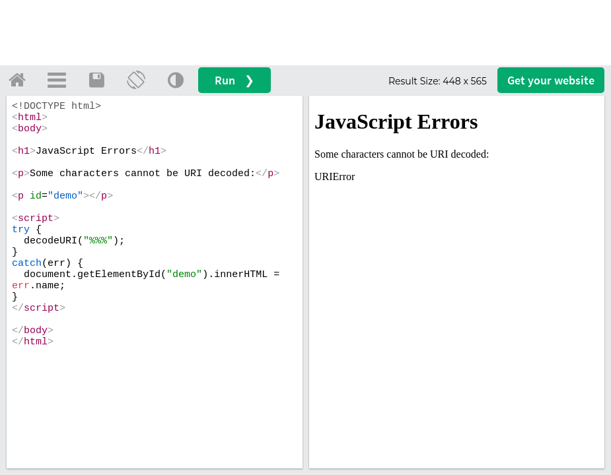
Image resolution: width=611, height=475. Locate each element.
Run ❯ (234, 80)
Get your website (550, 80)
